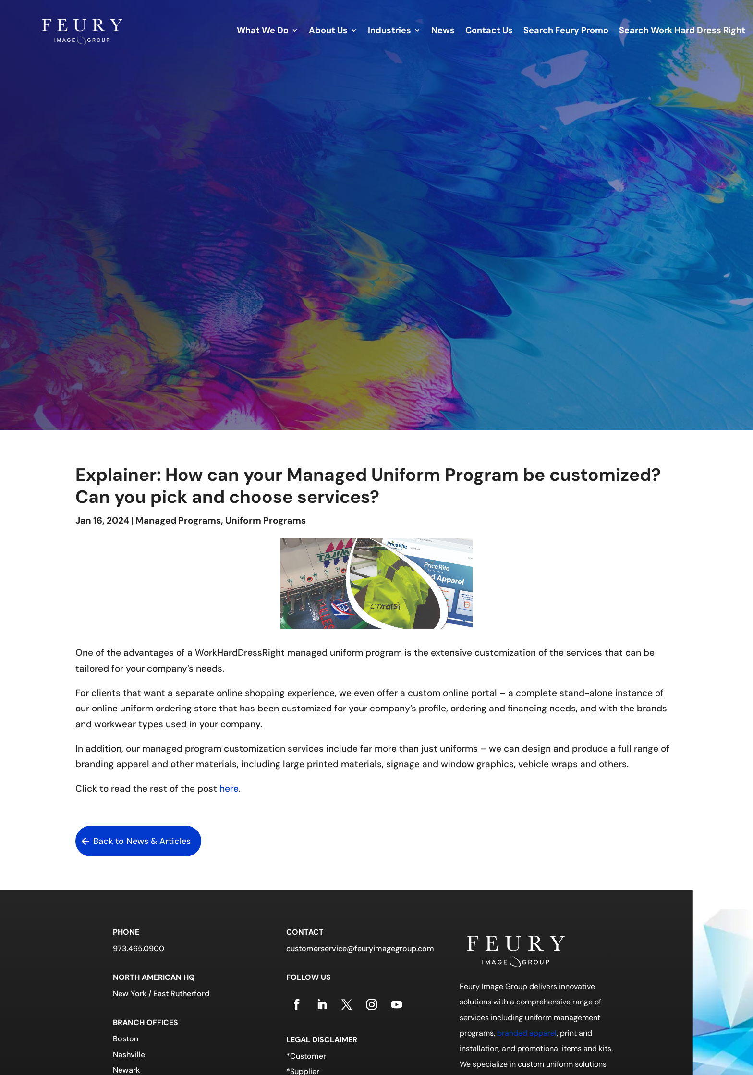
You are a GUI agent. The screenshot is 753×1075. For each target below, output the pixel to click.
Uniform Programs (265, 520)
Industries (389, 31)
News (443, 31)
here (229, 788)
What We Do (263, 31)
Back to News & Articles (142, 841)
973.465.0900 (138, 948)
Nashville (129, 1055)
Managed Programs (178, 520)
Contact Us (489, 31)
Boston (125, 1039)
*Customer (306, 1056)
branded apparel (527, 1033)
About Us (328, 31)
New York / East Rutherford (161, 994)
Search (565, 31)
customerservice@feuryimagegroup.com (360, 948)
